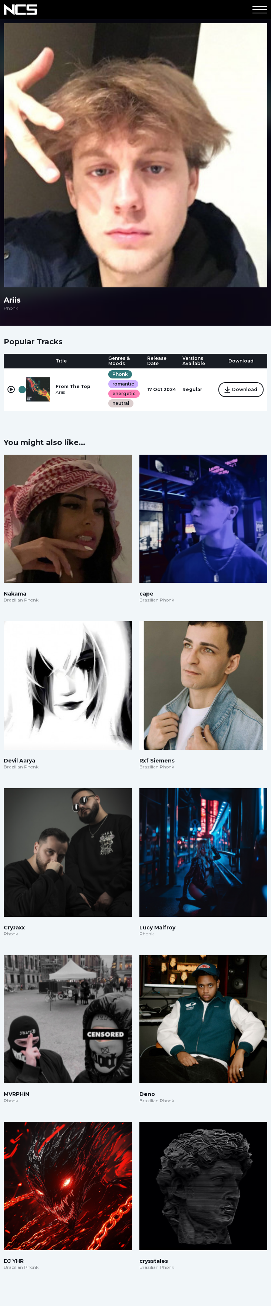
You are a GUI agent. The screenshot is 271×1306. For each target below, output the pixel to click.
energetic (124, 393)
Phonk (120, 374)
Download (241, 390)
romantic (123, 384)
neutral (120, 403)
